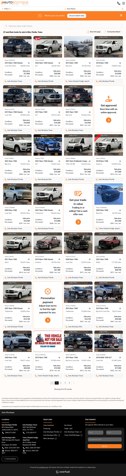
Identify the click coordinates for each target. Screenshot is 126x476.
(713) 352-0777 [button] (29, 432)
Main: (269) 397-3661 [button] (31, 448)
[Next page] (74, 383)
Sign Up (104, 446)
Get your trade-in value (76, 16)
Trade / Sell (68, 429)
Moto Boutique (50, 438)
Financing (46, 429)
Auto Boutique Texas (73, 432)
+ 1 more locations (10, 459)
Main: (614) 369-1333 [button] (10, 448)
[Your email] (105, 439)
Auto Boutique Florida (52, 432)
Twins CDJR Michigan (73, 435)
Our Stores (68, 425)
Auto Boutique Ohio (51, 435)
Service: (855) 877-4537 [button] (10, 451)
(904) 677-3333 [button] (9, 432)
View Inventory (48, 425)
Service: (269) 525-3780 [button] (31, 451)
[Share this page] (94, 31)
